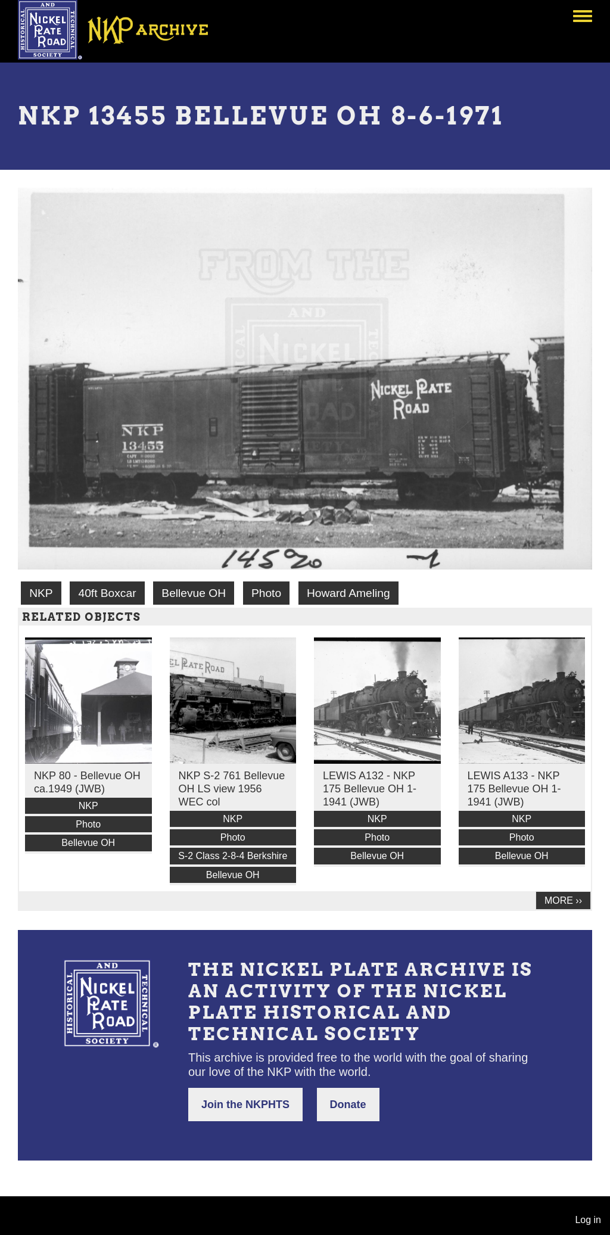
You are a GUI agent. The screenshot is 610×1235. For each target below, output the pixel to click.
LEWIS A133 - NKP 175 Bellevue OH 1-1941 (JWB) (514, 789)
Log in (588, 1220)
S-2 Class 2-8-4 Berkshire (232, 856)
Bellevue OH (193, 593)
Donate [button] (348, 1104)
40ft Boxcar (107, 593)
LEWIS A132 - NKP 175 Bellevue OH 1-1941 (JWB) (369, 789)
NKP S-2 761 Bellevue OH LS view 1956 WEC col (232, 789)
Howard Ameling (348, 593)
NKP (40, 593)
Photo (266, 593)
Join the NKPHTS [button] (245, 1104)
